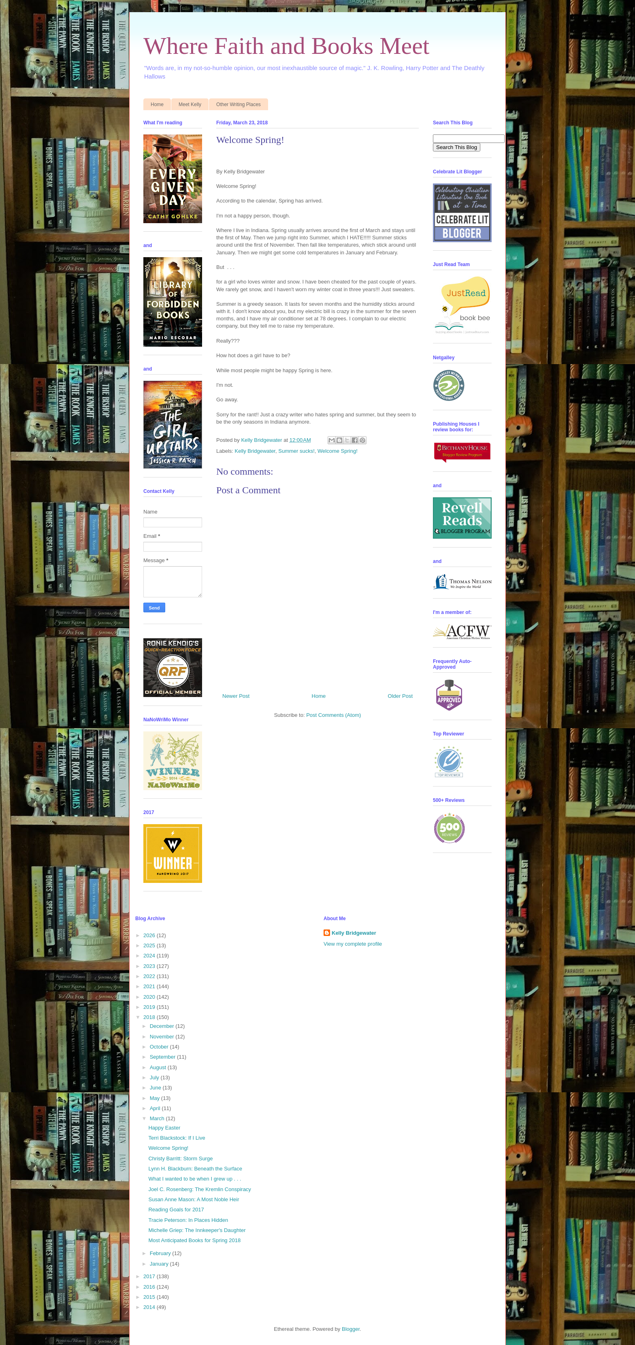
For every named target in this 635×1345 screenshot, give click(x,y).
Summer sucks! (296, 451)
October (160, 1047)
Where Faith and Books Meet (286, 45)
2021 (150, 986)
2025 (150, 945)
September (163, 1057)
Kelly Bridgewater (255, 451)
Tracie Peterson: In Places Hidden (188, 1220)
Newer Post (235, 696)
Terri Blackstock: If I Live (176, 1138)
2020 (150, 997)
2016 (150, 1287)
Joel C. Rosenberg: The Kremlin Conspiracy (199, 1189)
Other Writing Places (238, 104)
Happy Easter (164, 1128)
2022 (150, 976)
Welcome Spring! (338, 451)
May (155, 1098)
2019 (150, 1007)
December (163, 1026)
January (160, 1264)
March (158, 1118)
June (156, 1088)
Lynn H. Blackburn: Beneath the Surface (195, 1169)
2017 (150, 1276)
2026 (150, 935)
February (161, 1253)
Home (157, 104)
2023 (150, 966)
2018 (150, 1017)
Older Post (400, 696)
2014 (150, 1307)
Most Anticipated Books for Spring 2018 (194, 1240)
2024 (150, 956)
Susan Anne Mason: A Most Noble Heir (193, 1199)
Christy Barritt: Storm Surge (180, 1158)
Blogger (351, 1329)
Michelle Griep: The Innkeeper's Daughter (196, 1230)
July (155, 1077)
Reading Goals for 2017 (176, 1209)
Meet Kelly (190, 104)
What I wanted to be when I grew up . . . (194, 1179)
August (159, 1067)
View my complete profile (353, 944)
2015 (150, 1297)
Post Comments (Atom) (333, 715)
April (156, 1108)
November (163, 1037)
